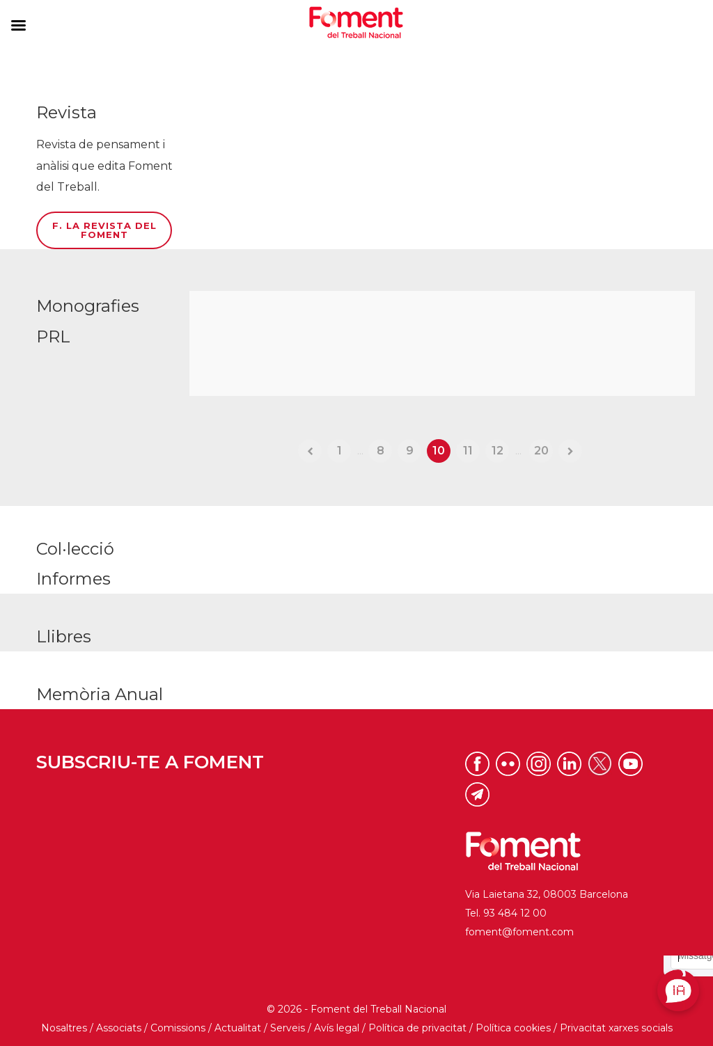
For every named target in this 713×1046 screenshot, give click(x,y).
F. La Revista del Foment (104, 230)
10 (438, 450)
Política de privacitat (417, 1028)
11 (468, 450)
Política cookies (513, 1028)
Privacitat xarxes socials (616, 1028)
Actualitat (237, 1028)
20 (541, 450)
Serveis (287, 1028)
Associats (118, 1028)
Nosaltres (64, 1028)
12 (497, 450)
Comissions (177, 1028)
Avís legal (336, 1028)
